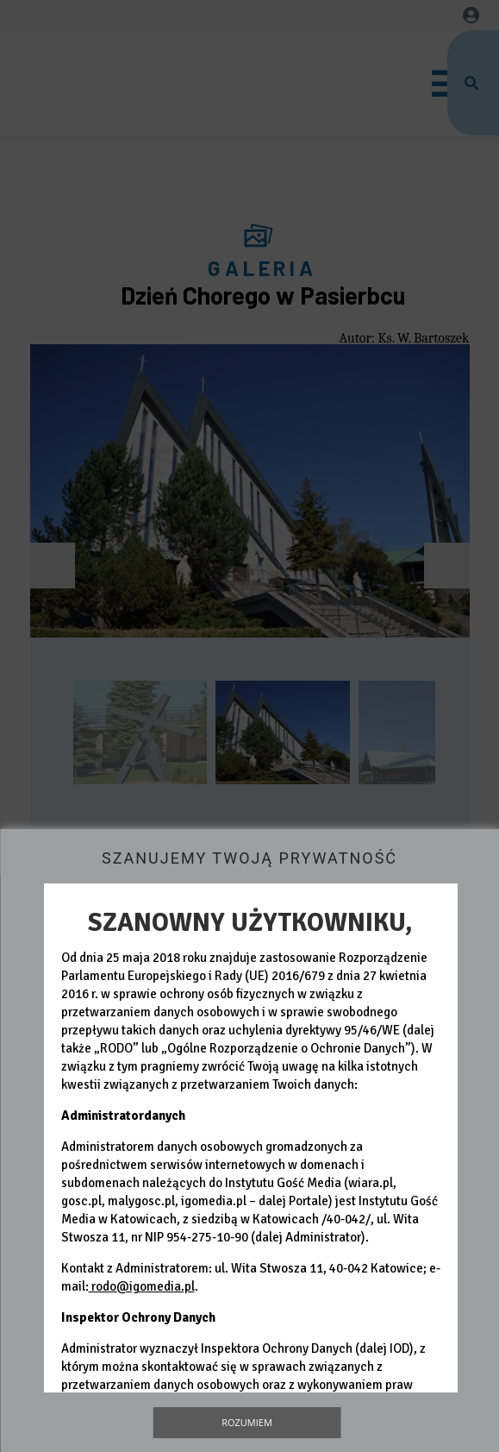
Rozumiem (246, 1422)
